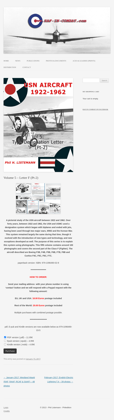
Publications (33, 61)
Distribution (10, 67)
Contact (27, 67)
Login (6, 407)
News (17, 61)
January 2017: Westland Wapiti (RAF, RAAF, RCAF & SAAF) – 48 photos (19, 381)
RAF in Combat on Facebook (95, 109)
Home (6, 61)
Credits (7, 411)
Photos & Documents (56, 61)
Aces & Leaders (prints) (84, 61)
